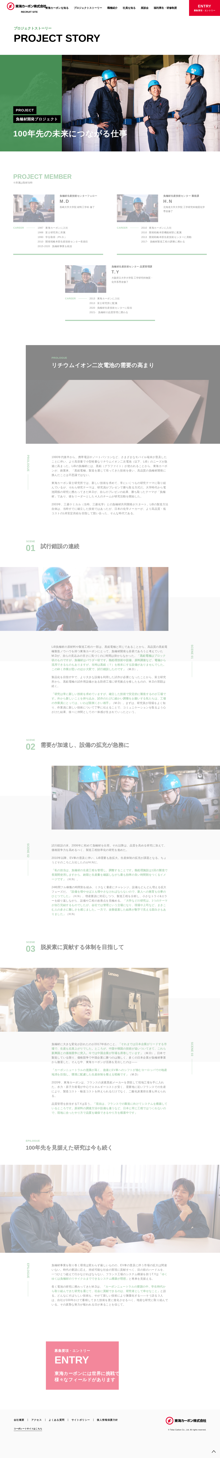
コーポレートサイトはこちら (28, 1428)
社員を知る (129, 7)
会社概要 (19, 1420)
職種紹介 (112, 7)
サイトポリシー (81, 1420)
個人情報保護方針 (107, 1420)
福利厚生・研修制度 (165, 7)
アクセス (36, 1420)
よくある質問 (56, 1420)
